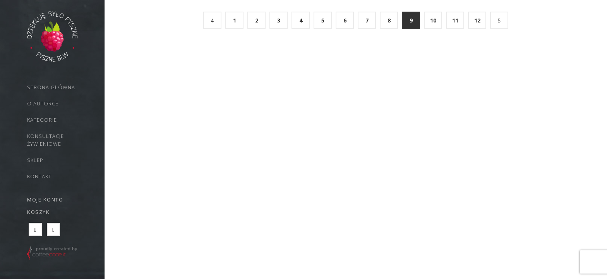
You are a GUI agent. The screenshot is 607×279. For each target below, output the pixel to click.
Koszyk (38, 211)
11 (455, 20)
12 (477, 20)
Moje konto (45, 199)
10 (433, 20)
